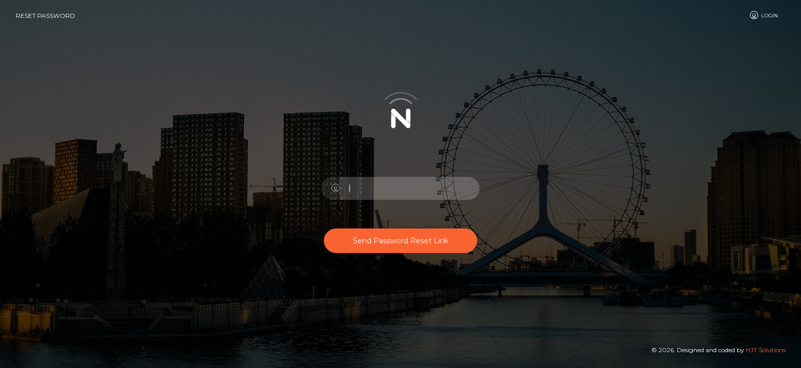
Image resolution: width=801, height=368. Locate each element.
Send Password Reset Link (401, 240)
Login (763, 15)
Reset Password (45, 15)
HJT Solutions (766, 350)
